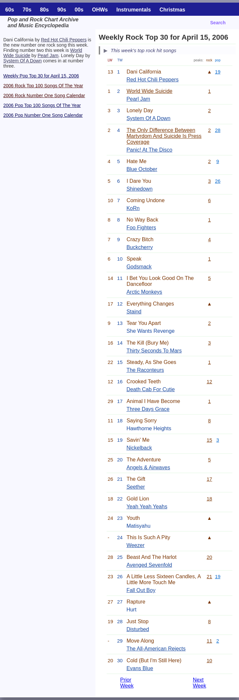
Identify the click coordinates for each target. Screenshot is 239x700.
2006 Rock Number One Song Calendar (44, 95)
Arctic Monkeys (144, 292)
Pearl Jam (48, 55)
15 (209, 440)
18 (209, 498)
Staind (133, 311)
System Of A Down (22, 60)
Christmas (172, 9)
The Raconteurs (145, 370)
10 (209, 660)
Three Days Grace (148, 409)
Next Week (199, 683)
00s (79, 9)
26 (218, 181)
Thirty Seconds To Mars (154, 350)
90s (61, 9)
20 (209, 557)
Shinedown (139, 189)
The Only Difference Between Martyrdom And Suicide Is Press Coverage (163, 136)
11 (209, 641)
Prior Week (127, 683)
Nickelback (139, 448)
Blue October (141, 169)
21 (209, 576)
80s (44, 9)
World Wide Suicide (149, 91)
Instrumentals (134, 9)
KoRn (133, 208)
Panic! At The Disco (149, 150)
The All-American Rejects (156, 648)
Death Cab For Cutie (150, 389)
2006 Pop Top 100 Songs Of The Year (42, 105)
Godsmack (138, 266)
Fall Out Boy (140, 590)
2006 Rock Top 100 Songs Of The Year (43, 85)
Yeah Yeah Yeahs (146, 506)
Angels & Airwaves (148, 467)
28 (218, 130)
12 (209, 381)
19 (218, 71)
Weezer (135, 545)
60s (9, 9)
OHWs (100, 9)
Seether (135, 487)
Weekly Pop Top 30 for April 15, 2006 (41, 75)
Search (218, 22)
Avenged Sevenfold (149, 565)
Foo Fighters (141, 227)
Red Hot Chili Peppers (64, 39)
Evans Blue (139, 668)
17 (209, 479)
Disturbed (137, 629)
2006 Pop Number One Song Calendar (43, 115)
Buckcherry (139, 247)
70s (27, 9)
